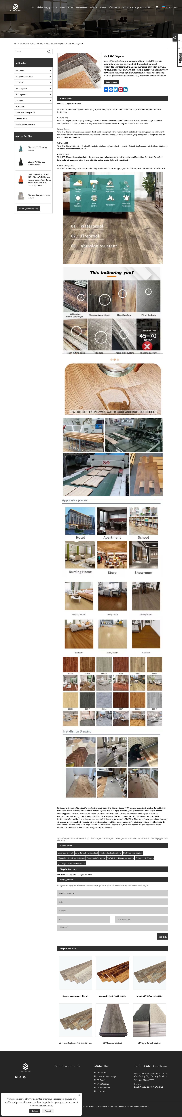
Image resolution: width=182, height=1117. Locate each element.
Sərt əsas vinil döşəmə (133, 852)
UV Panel (20, 100)
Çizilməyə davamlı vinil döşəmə (71, 863)
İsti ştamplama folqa (24, 76)
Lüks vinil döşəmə (65, 852)
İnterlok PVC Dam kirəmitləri (149, 995)
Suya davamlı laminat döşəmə (75, 995)
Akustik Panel (21, 118)
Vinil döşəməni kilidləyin (110, 852)
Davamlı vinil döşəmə (96, 858)
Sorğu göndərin (111, 82)
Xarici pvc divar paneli (25, 112)
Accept (48, 1110)
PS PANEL (20, 106)
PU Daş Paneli (22, 94)
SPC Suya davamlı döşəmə (149, 1042)
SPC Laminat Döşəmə (55, 43)
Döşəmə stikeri (85, 874)
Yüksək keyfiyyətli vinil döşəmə (71, 858)
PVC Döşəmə (37, 43)
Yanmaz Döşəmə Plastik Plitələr (112, 995)
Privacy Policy (46, 1105)
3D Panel (19, 82)
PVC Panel (20, 70)
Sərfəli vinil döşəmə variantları (120, 858)
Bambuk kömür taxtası (25, 124)
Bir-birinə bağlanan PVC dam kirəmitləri (76, 1042)
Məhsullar (24, 43)
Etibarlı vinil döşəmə (145, 858)
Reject (35, 1110)
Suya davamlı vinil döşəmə (86, 852)
